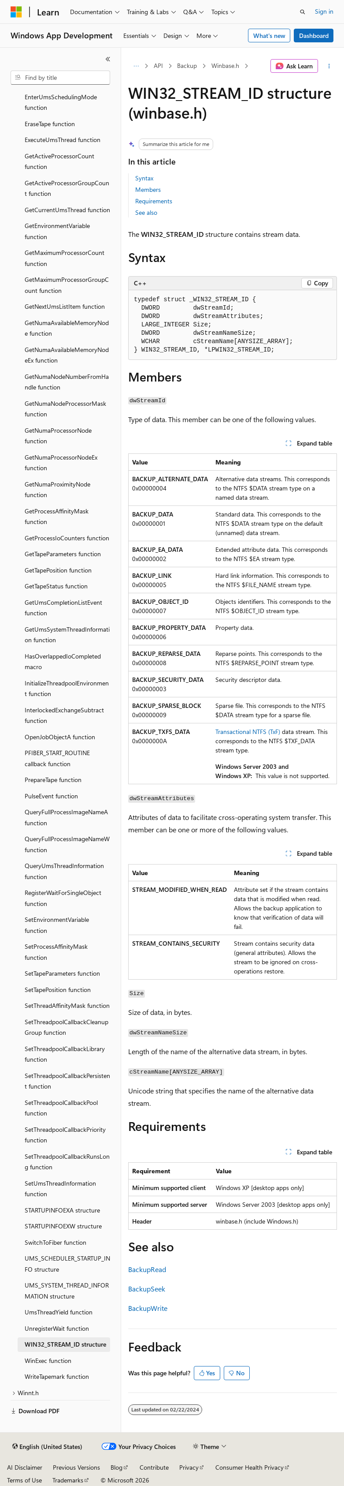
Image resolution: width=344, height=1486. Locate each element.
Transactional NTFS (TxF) (247, 731)
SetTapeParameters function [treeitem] (62, 973)
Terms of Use (24, 1480)
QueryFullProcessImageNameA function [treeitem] (66, 817)
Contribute (154, 1467)
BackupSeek (146, 1288)
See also (146, 212)
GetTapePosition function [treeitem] (58, 570)
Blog (116, 1467)
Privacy (189, 1467)
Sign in (324, 11)
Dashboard (314, 35)
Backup (187, 65)
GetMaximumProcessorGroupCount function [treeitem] (67, 285)
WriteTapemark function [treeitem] (57, 1376)
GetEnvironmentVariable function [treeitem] (57, 231)
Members (148, 189)
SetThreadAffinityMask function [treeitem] (67, 1005)
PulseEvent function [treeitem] (51, 796)
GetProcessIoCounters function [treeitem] (67, 538)
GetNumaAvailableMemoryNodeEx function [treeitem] (67, 355)
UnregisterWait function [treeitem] (57, 1328)
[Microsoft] (16, 12)
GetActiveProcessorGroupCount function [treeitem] (67, 188)
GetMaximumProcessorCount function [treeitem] (64, 258)
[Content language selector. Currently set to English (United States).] (47, 1447)
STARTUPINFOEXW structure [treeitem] (63, 1226)
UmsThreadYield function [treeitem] (58, 1312)
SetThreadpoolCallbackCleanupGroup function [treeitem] (66, 1027)
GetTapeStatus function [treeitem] (56, 586)
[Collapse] (108, 59)
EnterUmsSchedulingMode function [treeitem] (61, 102)
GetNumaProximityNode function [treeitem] (57, 489)
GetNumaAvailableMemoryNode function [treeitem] (67, 328)
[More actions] (329, 66)
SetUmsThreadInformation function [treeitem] (60, 1188)
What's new (269, 35)
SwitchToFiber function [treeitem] (55, 1242)
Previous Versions (76, 1467)
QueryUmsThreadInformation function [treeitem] (64, 871)
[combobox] (60, 78)
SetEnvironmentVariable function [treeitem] (57, 925)
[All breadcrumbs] (136, 66)
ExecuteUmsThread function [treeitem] (62, 139)
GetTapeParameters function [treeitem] (63, 554)
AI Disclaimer (24, 1467)
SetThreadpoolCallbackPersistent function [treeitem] (67, 1081)
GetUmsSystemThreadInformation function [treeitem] (67, 634)
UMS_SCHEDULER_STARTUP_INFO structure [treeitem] (67, 1263)
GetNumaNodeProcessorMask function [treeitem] (65, 409)
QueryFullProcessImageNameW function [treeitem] (67, 844)
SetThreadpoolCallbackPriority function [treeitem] (65, 1135)
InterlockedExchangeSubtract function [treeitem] (64, 715)
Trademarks (67, 1480)
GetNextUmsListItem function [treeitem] (65, 306)
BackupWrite (147, 1308)
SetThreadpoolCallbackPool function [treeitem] (61, 1108)
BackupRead (147, 1269)
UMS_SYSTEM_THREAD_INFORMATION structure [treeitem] (67, 1290)
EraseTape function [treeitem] (50, 124)
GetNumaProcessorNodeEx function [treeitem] (61, 462)
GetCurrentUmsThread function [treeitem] (67, 210)
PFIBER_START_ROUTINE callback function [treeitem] (57, 758)
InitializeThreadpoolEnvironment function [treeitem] (67, 688)
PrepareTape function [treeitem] (53, 779)
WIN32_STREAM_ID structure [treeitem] (65, 1344)
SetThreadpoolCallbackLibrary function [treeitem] (65, 1054)
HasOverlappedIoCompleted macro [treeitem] (63, 661)
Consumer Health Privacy (249, 1467)
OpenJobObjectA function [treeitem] (60, 737)
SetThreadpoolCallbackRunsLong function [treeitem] (67, 1162)
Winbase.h (225, 65)
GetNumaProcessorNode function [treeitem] (58, 435)
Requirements (153, 201)
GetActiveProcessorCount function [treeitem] (59, 161)
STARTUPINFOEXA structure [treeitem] (62, 1210)
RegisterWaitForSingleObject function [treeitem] (63, 898)
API (158, 65)
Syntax (144, 178)
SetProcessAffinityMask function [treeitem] (56, 952)
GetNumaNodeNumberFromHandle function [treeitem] (67, 382)
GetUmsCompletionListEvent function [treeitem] (63, 608)
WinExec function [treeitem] (48, 1360)
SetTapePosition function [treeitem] (58, 989)
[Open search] (302, 12)
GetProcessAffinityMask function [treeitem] (57, 516)
